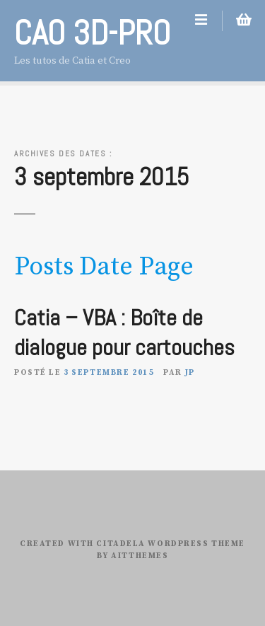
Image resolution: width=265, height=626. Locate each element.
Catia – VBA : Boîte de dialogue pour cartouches (124, 332)
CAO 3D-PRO (92, 32)
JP (190, 373)
